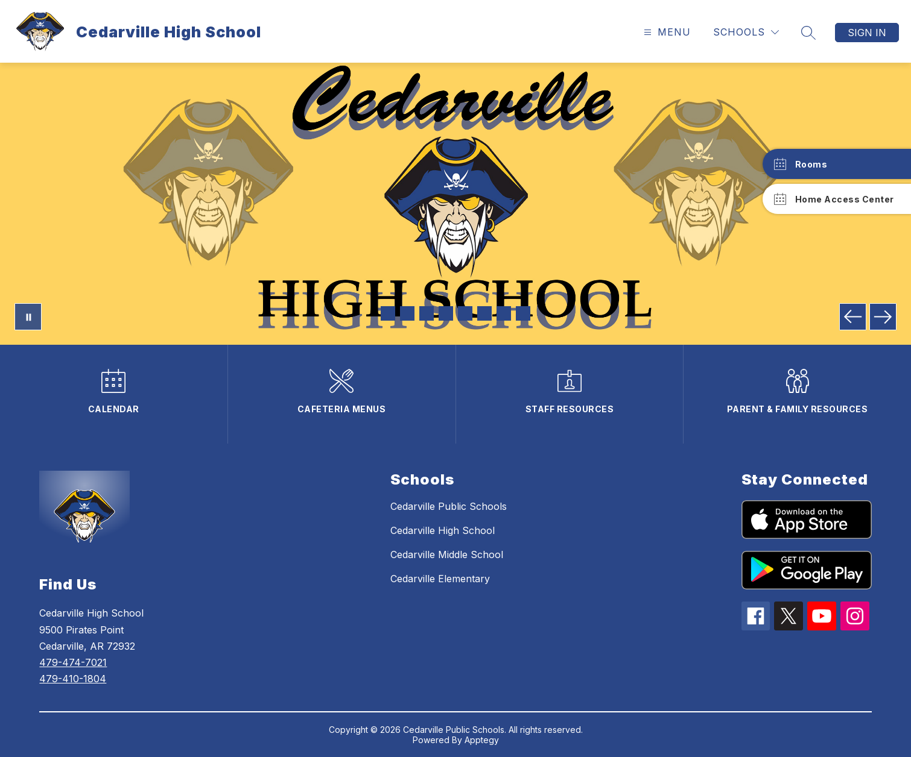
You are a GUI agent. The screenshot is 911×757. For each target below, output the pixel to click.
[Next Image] (883, 316)
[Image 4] (446, 313)
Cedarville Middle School (446, 554)
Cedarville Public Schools (448, 506)
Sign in (867, 33)
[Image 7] (504, 313)
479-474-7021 (73, 662)
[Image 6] (484, 313)
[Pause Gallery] (28, 316)
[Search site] (808, 32)
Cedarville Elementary (440, 579)
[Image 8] (523, 313)
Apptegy (482, 740)
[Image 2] (407, 313)
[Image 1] (388, 313)
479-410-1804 (72, 679)
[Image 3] (426, 313)
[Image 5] (465, 313)
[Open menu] (666, 32)
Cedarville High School (442, 530)
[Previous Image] (852, 316)
